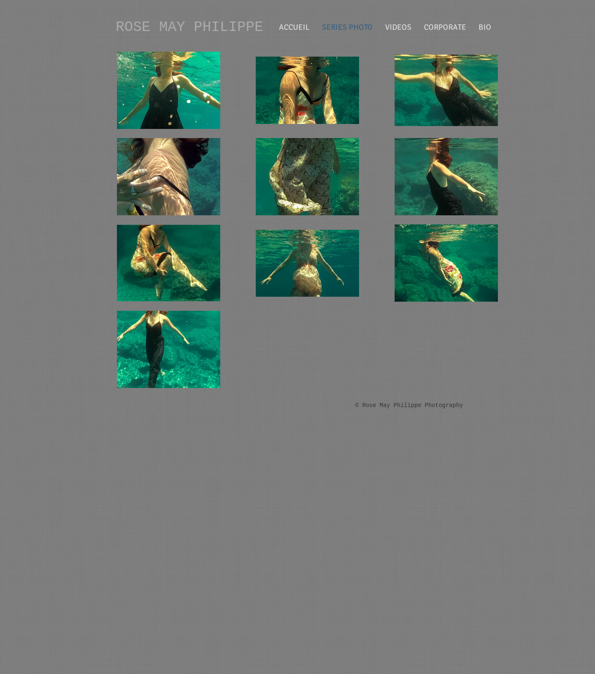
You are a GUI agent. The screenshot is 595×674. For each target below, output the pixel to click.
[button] (445, 27)
